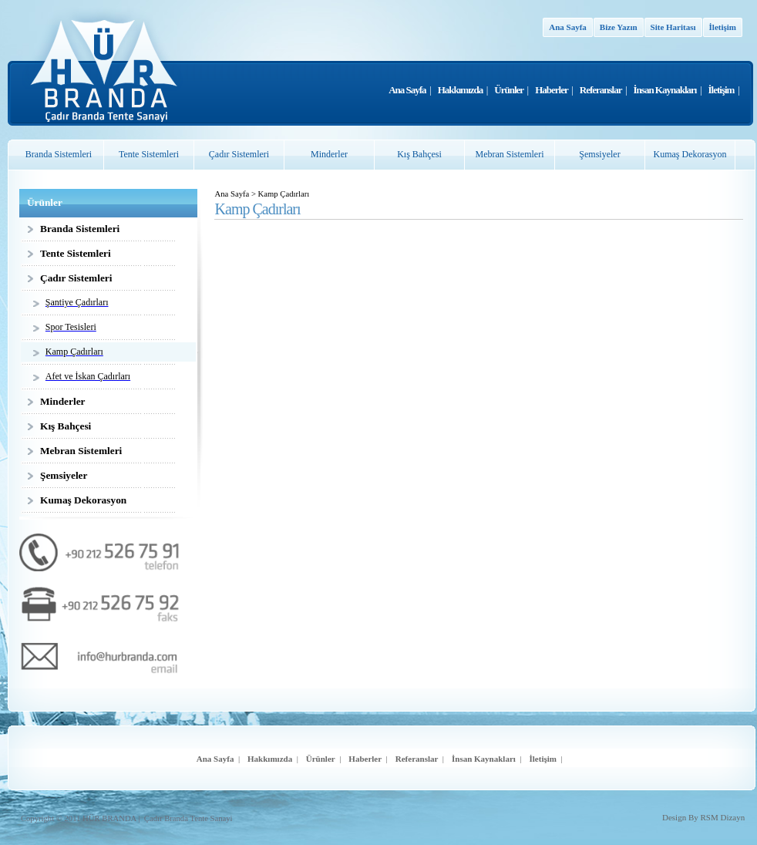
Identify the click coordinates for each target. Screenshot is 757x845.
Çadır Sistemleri (239, 154)
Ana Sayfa (568, 27)
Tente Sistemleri (149, 154)
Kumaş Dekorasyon (690, 154)
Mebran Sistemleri (510, 154)
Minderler (329, 154)
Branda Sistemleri (58, 154)
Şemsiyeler (599, 154)
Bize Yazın (619, 27)
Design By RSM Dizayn (703, 817)
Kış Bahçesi (419, 154)
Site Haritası (673, 27)
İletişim (722, 27)
